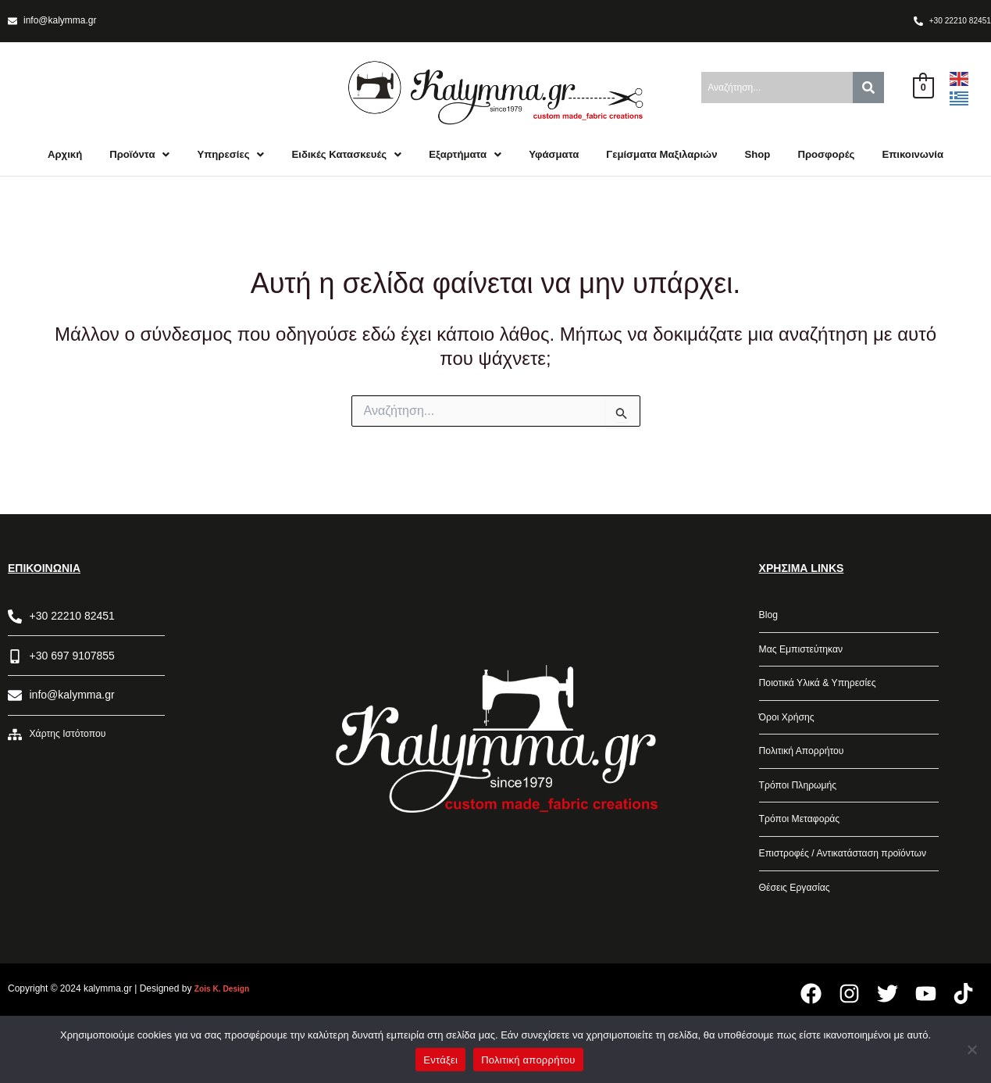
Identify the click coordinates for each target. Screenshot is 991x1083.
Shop (827, 160)
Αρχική (72, 160)
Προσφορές (901, 160)
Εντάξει (440, 1060)
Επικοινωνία (496, 195)
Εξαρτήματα (506, 160)
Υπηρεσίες (251, 160)
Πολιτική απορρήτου (528, 1060)
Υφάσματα (602, 160)
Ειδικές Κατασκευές (377, 160)
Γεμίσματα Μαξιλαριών (721, 160)
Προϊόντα (152, 160)
